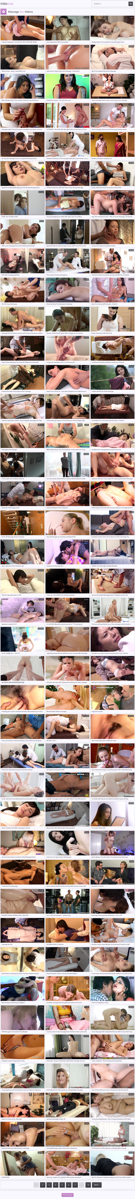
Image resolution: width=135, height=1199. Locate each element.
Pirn (7, 4)
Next (96, 1185)
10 (88, 1185)
